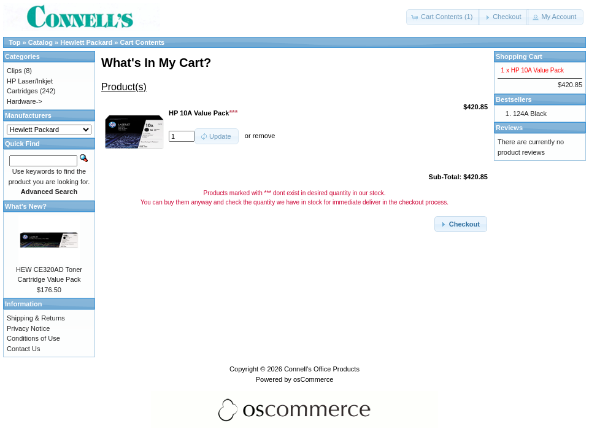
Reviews (509, 127)
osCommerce (313, 379)
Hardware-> (24, 101)
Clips (14, 70)
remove (264, 136)
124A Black (530, 113)
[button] (443, 17)
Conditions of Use (33, 338)
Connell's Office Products (322, 369)
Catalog (40, 42)
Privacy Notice (28, 328)
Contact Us (23, 348)
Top (14, 42)
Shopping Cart (519, 56)
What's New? (26, 206)
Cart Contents (142, 42)
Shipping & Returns (36, 318)
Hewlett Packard (86, 42)
